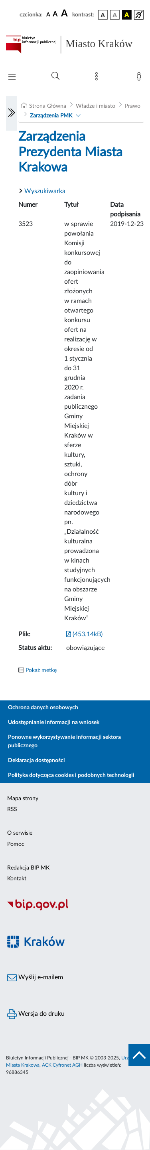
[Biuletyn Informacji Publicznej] (75, 910)
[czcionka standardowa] (48, 14)
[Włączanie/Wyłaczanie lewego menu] (11, 113)
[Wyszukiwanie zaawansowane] (55, 76)
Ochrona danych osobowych (43, 707)
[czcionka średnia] (55, 14)
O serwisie (19, 833)
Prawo (132, 106)
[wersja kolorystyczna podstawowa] (103, 15)
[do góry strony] (139, 1055)
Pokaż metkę (41, 670)
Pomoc (15, 844)
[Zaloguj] (140, 78)
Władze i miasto (95, 106)
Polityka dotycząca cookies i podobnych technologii (71, 775)
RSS (12, 809)
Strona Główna (47, 106)
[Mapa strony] (98, 78)
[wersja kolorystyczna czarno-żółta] (127, 15)
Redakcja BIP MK (28, 868)
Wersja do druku (36, 1014)
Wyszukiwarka (44, 191)
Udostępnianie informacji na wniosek (53, 722)
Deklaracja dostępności (36, 760)
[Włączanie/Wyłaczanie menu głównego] (12, 77)
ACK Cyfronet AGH (62, 1065)
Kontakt (16, 879)
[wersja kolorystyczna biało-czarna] (115, 15)
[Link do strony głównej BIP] (75, 44)
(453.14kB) (84, 634)
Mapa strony (22, 798)
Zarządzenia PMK (51, 116)
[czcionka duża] (65, 13)
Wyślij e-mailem (35, 978)
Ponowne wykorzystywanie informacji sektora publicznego (64, 741)
